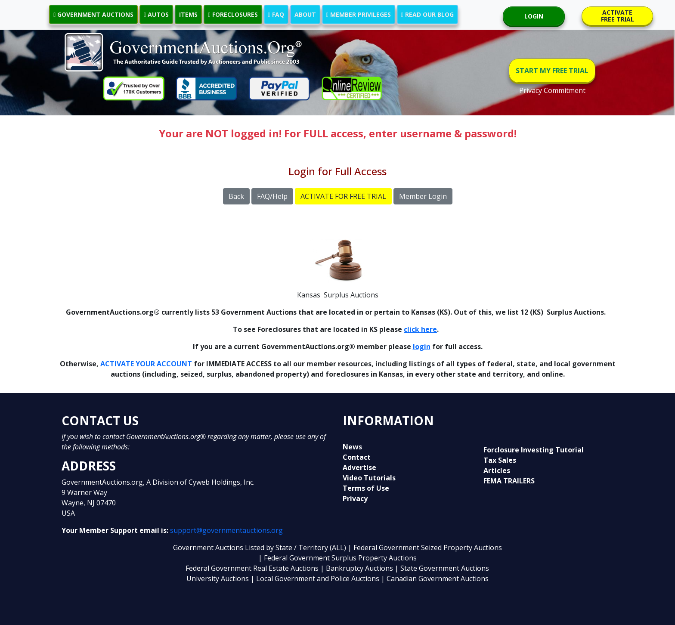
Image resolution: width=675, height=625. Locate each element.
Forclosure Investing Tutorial (533, 450)
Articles (496, 470)
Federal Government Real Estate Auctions (252, 568)
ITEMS (188, 14)
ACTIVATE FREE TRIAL (617, 15)
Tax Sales (499, 460)
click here (420, 329)
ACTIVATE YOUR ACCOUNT (145, 363)
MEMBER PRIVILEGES (358, 14)
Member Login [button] (423, 196)
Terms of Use (366, 488)
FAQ (276, 14)
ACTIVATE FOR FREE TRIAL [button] (343, 196)
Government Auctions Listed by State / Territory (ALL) (260, 547)
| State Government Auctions (442, 568)
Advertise (359, 467)
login (421, 346)
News (352, 447)
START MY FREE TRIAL (552, 70)
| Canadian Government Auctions (435, 578)
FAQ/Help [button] (272, 196)
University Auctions (218, 578)
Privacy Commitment (552, 90)
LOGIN (533, 16)
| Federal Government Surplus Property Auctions (337, 558)
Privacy (355, 498)
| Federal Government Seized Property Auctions (425, 547)
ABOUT (305, 14)
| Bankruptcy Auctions (357, 568)
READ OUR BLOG (427, 14)
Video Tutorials (369, 478)
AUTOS (156, 14)
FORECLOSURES (232, 14)
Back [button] (236, 196)
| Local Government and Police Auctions (315, 578)
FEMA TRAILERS (509, 481)
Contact (357, 457)
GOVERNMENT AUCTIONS (93, 14)
